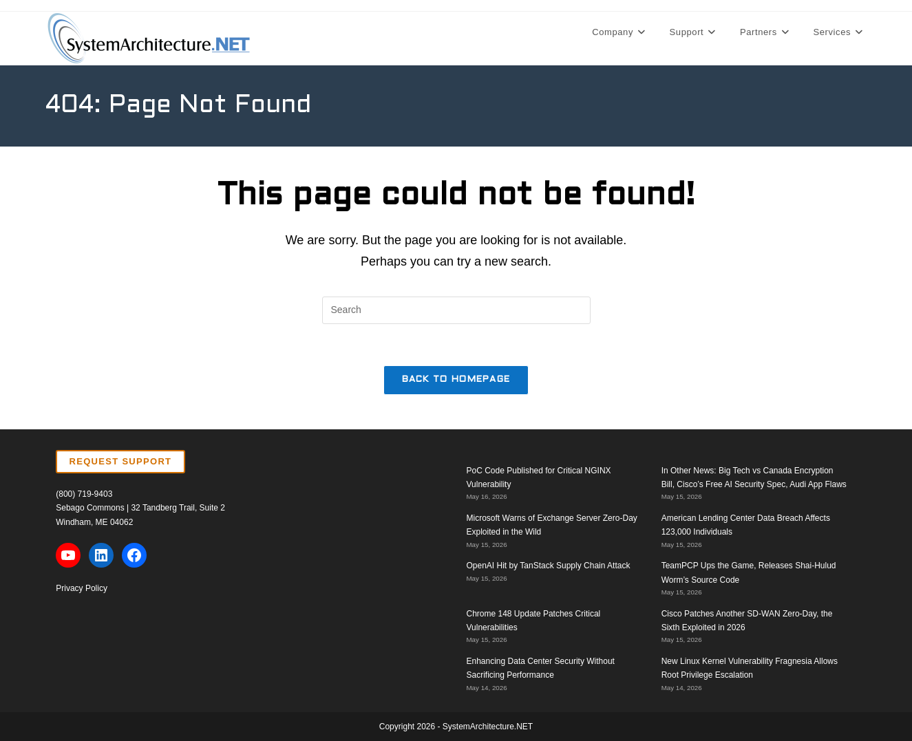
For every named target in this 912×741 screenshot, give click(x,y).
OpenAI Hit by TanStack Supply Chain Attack (548, 565)
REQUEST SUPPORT (121, 461)
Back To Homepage (456, 380)
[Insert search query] (456, 310)
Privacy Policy (81, 588)
